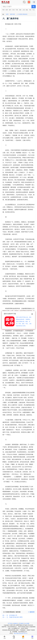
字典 (17, 9)
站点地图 (27, 623)
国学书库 (12, 14)
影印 (10, 9)
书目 (30, 9)
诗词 (13, 9)
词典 (20, 9)
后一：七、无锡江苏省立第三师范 (12, 617)
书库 (3, 9)
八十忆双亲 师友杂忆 (22, 14)
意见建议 (21, 623)
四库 (7, 9)
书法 (33, 9)
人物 (23, 9)
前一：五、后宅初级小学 (10, 615)
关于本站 (10, 623)
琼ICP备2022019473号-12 (20, 633)
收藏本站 (15, 623)
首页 (7, 14)
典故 (27, 9)
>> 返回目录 (31, 612)
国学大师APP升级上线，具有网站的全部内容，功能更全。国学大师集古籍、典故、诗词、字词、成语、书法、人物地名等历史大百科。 (23, 321)
